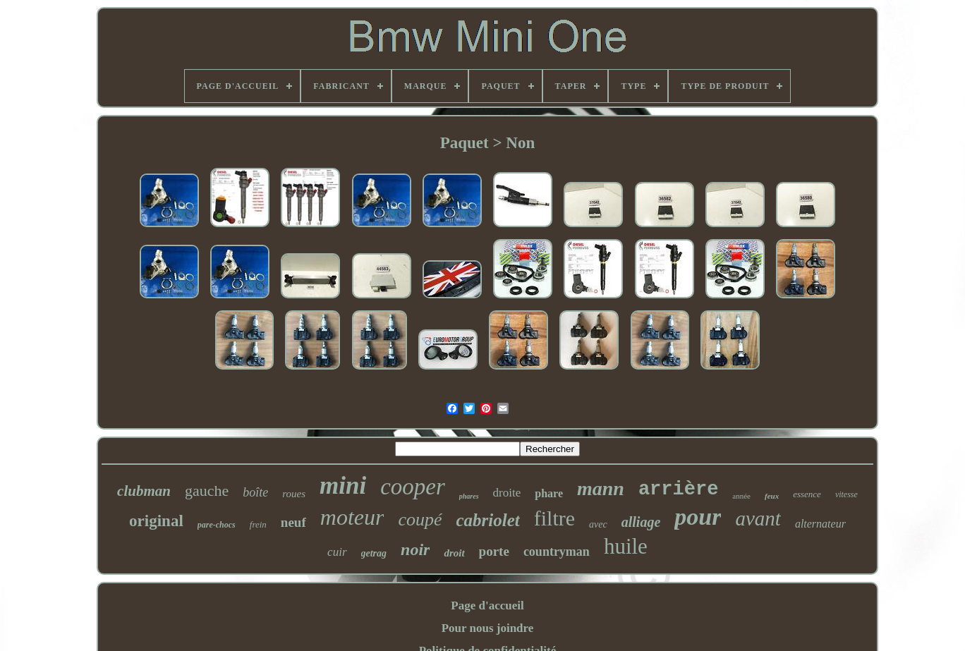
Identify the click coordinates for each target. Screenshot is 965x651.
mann (600, 488)
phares (469, 496)
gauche (207, 490)
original (156, 521)
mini (343, 485)
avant (757, 518)
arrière (678, 489)
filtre (554, 518)
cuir (336, 552)
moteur (352, 517)
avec (598, 524)
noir (415, 549)
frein (258, 524)
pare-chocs (217, 525)
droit (454, 553)
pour (697, 517)
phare (549, 493)
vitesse (846, 494)
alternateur (820, 524)
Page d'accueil (487, 605)
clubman (144, 490)
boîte (255, 492)
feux (772, 496)
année (741, 496)
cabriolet (488, 520)
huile (626, 546)
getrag (374, 553)
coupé (420, 519)
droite (507, 492)
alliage (641, 522)
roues (293, 493)
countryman (556, 551)
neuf (293, 522)
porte (494, 551)
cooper (412, 486)
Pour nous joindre (488, 628)
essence (807, 494)
